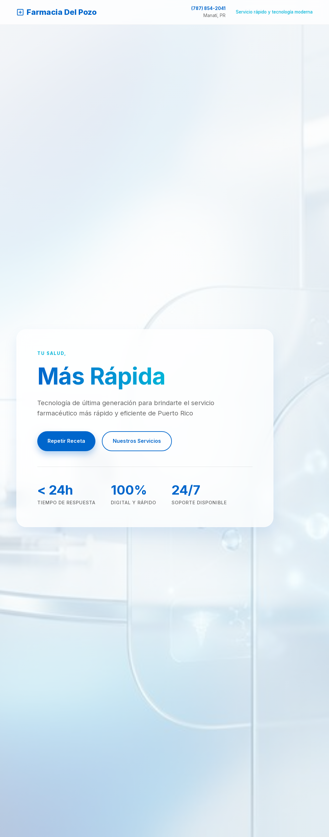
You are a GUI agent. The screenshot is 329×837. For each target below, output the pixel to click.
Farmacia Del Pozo (56, 12)
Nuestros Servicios (137, 441)
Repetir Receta (66, 441)
